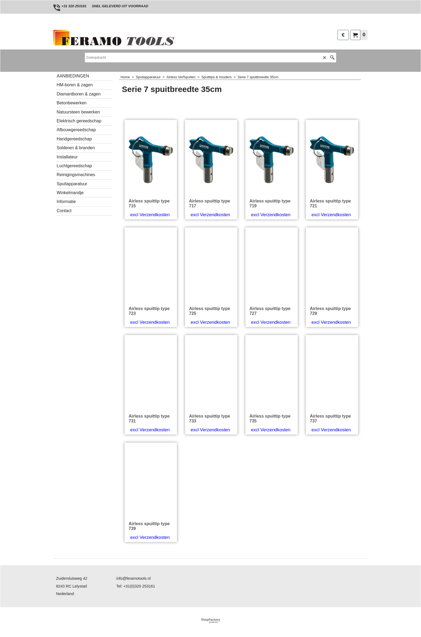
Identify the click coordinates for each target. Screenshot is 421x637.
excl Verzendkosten (150, 214)
